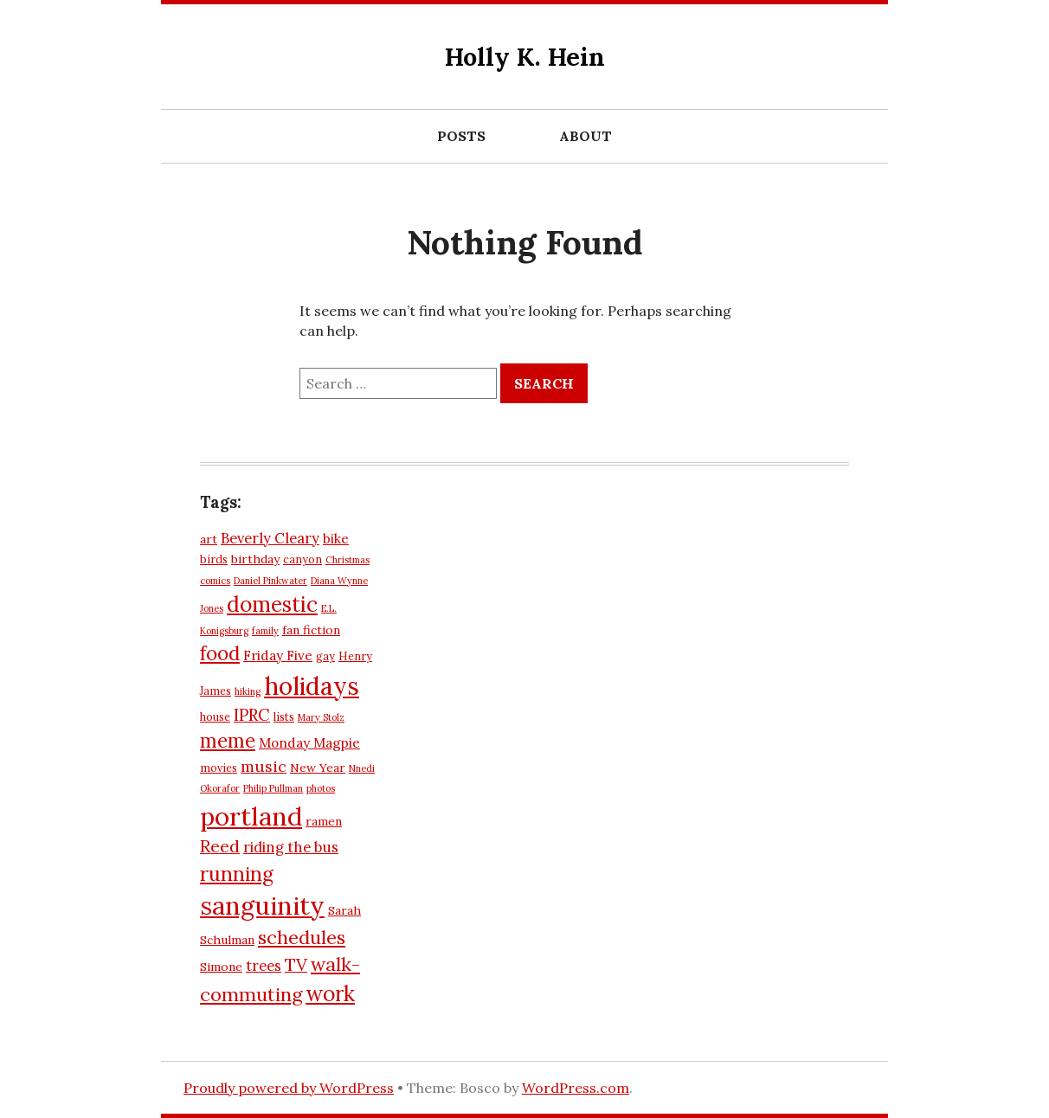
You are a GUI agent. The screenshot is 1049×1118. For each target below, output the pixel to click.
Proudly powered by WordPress (288, 1087)
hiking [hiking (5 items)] (248, 691)
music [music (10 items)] (263, 766)
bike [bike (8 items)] (336, 538)
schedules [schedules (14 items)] (301, 937)
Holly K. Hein (525, 57)
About (585, 136)
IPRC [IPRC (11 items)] (252, 714)
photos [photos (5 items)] (320, 788)
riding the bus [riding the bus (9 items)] (290, 847)
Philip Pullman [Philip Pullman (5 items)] (273, 788)
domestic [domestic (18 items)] (272, 604)
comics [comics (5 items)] (215, 581)
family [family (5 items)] (265, 631)
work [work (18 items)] (330, 993)
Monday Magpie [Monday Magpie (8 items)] (309, 743)
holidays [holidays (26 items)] (311, 686)
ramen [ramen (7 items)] (324, 821)
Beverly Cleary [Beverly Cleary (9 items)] (270, 538)
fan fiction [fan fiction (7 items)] (311, 630)
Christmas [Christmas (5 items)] (347, 560)
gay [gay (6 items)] (325, 656)
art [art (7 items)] (208, 539)
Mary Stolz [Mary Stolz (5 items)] (321, 717)
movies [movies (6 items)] (218, 767)
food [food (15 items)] (220, 653)
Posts (461, 136)
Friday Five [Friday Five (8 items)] (277, 655)
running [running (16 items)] (237, 873)
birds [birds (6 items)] (214, 559)
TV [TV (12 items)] (296, 964)
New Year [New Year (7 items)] (317, 767)
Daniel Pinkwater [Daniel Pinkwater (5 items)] (270, 581)
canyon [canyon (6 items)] (302, 559)
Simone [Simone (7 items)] (221, 966)
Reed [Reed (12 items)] (220, 846)
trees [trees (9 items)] (263, 965)
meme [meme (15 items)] (227, 741)
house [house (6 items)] (215, 716)
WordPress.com (575, 1087)
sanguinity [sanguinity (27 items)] (262, 906)
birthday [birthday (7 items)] (255, 559)
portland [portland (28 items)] (251, 816)
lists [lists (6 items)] (284, 716)
